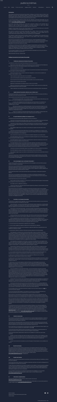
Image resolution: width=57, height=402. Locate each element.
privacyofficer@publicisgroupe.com (27, 311)
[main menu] (27, 7)
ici (33, 327)
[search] (52, 7)
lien (44, 288)
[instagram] (2, 0)
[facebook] (45, 393)
